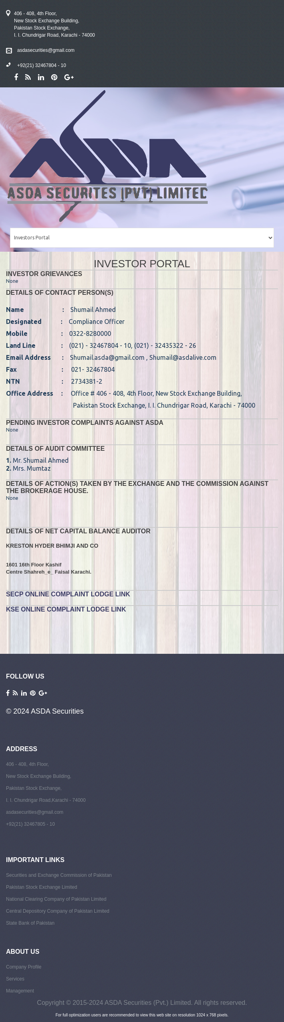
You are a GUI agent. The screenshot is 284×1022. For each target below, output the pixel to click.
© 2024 (18, 711)
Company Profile (24, 967)
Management (20, 991)
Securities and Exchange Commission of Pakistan (59, 875)
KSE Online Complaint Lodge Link (66, 609)
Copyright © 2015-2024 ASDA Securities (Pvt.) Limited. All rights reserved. (142, 1002)
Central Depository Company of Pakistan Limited (57, 911)
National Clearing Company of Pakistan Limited (56, 899)
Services (15, 979)
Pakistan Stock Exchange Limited (41, 887)
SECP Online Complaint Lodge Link (68, 594)
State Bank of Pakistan (30, 923)
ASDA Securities (57, 711)
